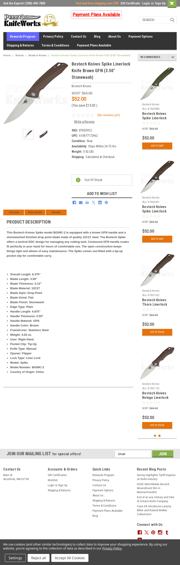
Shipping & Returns (20, 45)
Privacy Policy (53, 37)
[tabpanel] (157, 108)
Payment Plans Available (94, 45)
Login (146, 3)
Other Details (35, 212)
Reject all (38, 557)
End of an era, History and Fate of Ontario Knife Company (155, 499)
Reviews (56, 212)
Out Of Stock (157, 332)
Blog (97, 37)
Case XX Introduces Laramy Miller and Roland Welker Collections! (154, 510)
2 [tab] (159, 436)
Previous (168, 58)
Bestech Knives (38, 55)
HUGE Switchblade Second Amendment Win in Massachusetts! (153, 488)
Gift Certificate (130, 3)
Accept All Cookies (70, 557)
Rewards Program (22, 37)
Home (7, 55)
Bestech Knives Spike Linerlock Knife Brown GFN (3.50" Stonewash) (91, 55)
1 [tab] (155, 436)
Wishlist (53, 480)
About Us (114, 37)
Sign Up (160, 3)
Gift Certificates (57, 475)
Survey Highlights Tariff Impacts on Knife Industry (156, 477)
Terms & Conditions (55, 45)
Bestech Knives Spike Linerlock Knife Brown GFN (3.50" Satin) (155, 213)
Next (172, 58)
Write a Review (84, 121)
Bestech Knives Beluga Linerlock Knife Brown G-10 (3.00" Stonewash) (156, 399)
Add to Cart (157, 146)
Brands (19, 55)
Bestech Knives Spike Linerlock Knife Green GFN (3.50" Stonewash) (156, 120)
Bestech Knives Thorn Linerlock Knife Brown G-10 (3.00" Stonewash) (156, 306)
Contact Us (78, 37)
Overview (14, 212)
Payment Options (140, 37)
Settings (15, 557)
